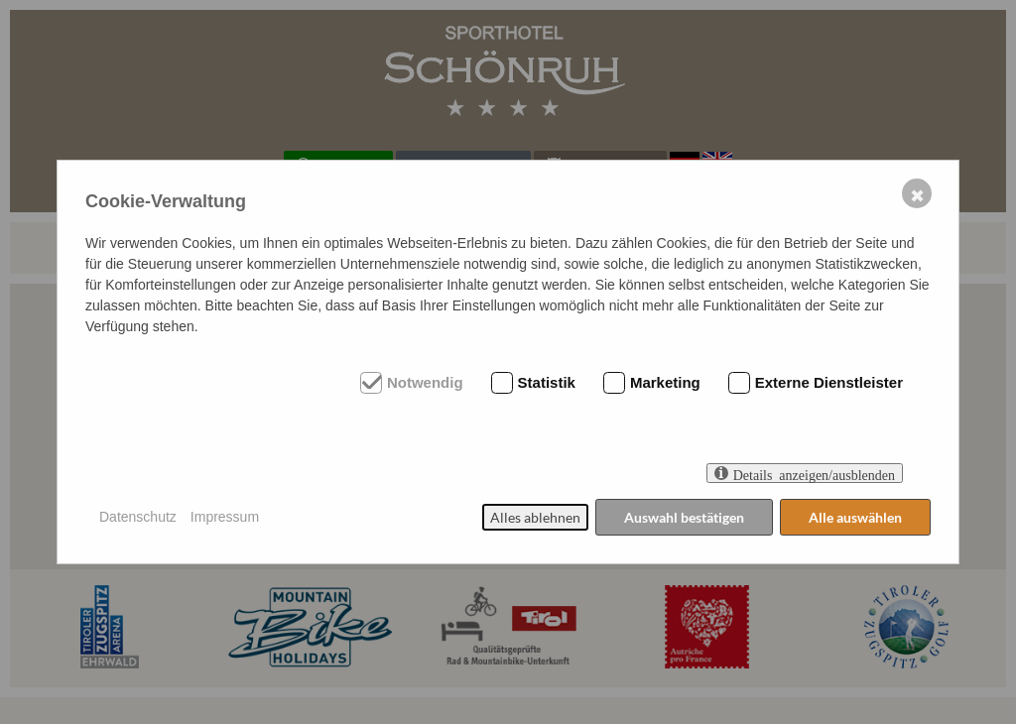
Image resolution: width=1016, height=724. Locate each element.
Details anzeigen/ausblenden (814, 473)
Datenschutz (138, 517)
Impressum (224, 517)
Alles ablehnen (535, 517)
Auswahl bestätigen (684, 517)
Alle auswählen (855, 517)
